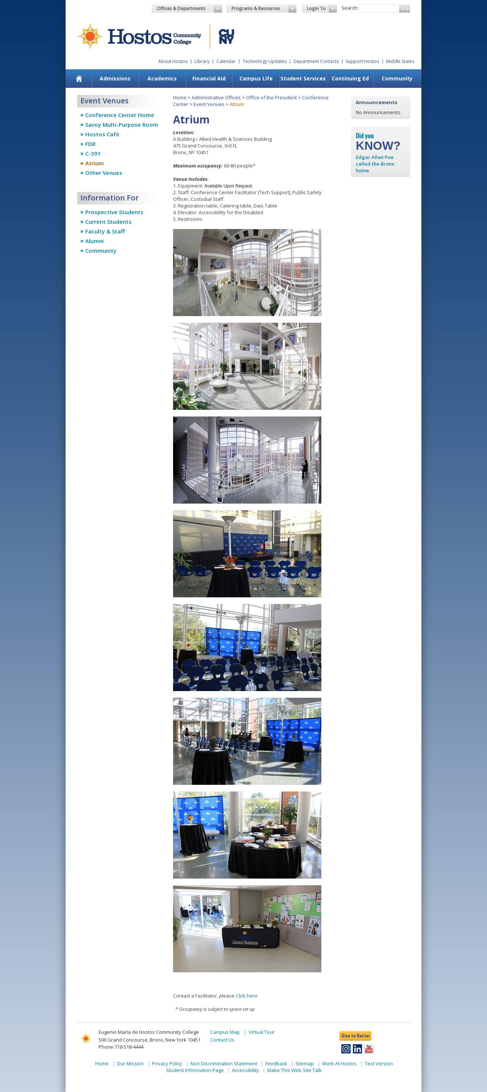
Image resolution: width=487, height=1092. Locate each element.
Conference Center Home (119, 115)
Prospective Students (114, 212)
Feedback (276, 1063)
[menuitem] (79, 78)
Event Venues (209, 104)
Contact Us (222, 1039)
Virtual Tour (262, 1032)
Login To (322, 8)
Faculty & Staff (105, 231)
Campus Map (225, 1032)
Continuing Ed (350, 78)
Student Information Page (195, 1070)
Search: (349, 7)
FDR (90, 143)
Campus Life (256, 78)
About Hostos (173, 61)
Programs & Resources (264, 8)
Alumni (94, 241)
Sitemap (304, 1063)
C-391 (93, 153)
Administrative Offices (216, 97)
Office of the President (271, 97)
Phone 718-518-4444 (121, 1046)
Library (202, 61)
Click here (247, 995)
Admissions (115, 78)
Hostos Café (102, 134)
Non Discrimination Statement (224, 1063)
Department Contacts (316, 61)
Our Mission (130, 1063)
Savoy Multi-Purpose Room (121, 124)
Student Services (303, 78)
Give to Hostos (355, 1035)
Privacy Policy (167, 1063)
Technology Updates (264, 61)
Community (397, 78)
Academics (162, 78)
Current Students (108, 221)
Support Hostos (362, 61)
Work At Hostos (339, 1063)
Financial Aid (209, 78)
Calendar (226, 61)
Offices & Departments (189, 8)
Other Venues (103, 172)
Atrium (94, 163)
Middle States (400, 61)
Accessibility (245, 1070)
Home (179, 97)
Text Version (379, 1063)
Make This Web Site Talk (294, 1070)
